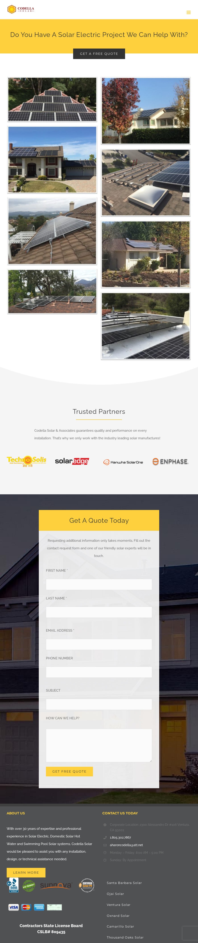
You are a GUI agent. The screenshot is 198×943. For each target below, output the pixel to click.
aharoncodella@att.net (126, 845)
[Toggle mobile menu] (189, 12)
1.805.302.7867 (120, 837)
